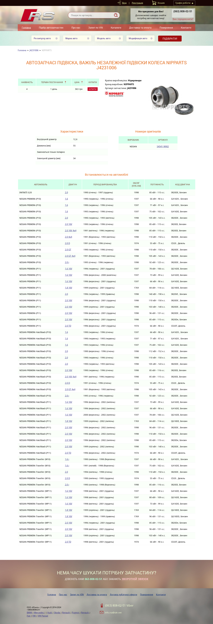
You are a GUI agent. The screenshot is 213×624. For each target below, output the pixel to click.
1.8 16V (68, 287)
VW (34, 615)
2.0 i (67, 262)
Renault (66, 612)
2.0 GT (68, 249)
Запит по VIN (95, 27)
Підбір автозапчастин (51, 27)
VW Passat (43, 615)
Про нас (75, 27)
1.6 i (67, 459)
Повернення (166, 27)
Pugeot (76, 612)
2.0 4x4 (68, 236)
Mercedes (39, 612)
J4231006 (34, 50)
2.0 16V (68, 224)
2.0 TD (68, 325)
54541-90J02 (163, 146)
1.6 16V (68, 268)
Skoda (57, 612)
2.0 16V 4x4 (70, 230)
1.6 (66, 198)
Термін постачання (52, 82)
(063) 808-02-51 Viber (119, 605)
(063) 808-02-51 (182, 11)
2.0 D (67, 243)
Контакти (186, 27)
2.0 (66, 192)
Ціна (76, 82)
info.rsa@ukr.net (113, 612)
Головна (26, 27)
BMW (30, 612)
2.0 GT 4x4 (70, 256)
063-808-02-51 (93, 579)
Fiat (29, 615)
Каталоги (116, 27)
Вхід (124, 2)
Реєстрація (137, 2)
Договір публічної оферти (123, 594)
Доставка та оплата (140, 27)
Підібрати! (170, 38)
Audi (50, 612)
